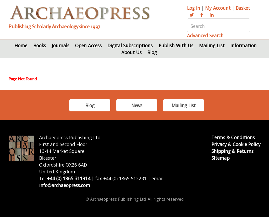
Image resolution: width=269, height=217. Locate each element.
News (136, 105)
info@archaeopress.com (64, 185)
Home (20, 45)
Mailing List (212, 45)
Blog (152, 52)
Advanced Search (205, 35)
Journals (60, 45)
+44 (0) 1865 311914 (68, 178)
